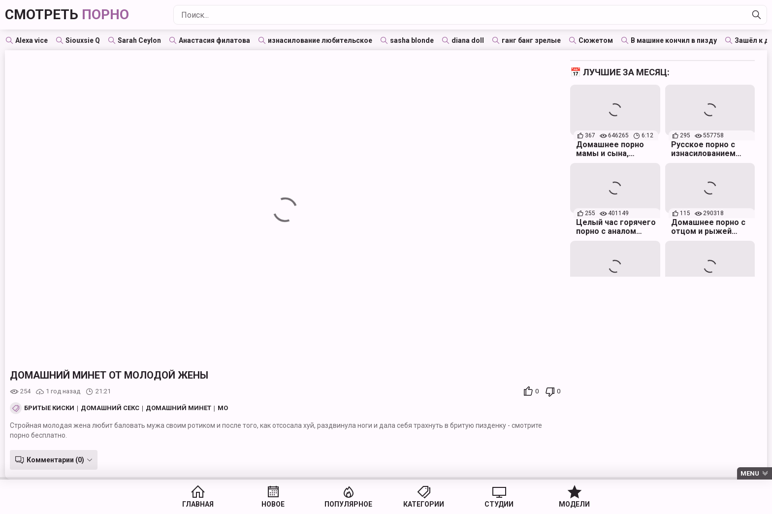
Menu (749, 473)
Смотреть (67, 14)
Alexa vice (31, 40)
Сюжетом (596, 40)
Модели (574, 504)
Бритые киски (49, 408)
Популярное (348, 504)
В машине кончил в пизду (674, 40)
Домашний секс (110, 408)
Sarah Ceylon (139, 40)
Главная (198, 504)
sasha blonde (412, 40)
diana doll (467, 40)
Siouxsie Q (82, 40)
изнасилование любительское (320, 40)
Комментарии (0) (55, 460)
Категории (423, 504)
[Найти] (756, 15)
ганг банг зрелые (531, 40)
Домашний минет (178, 408)
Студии (499, 504)
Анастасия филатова (214, 40)
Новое (273, 504)
